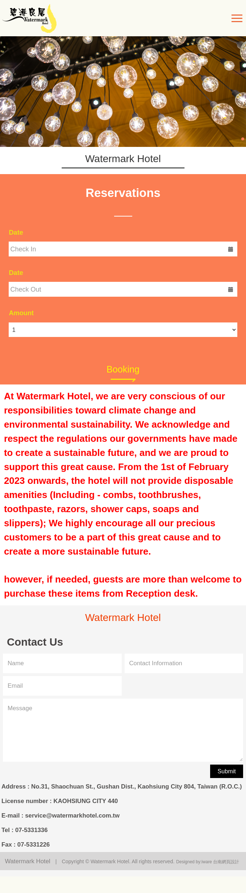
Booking (123, 369)
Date (16, 232)
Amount (21, 313)
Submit (227, 771)
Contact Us (35, 642)
